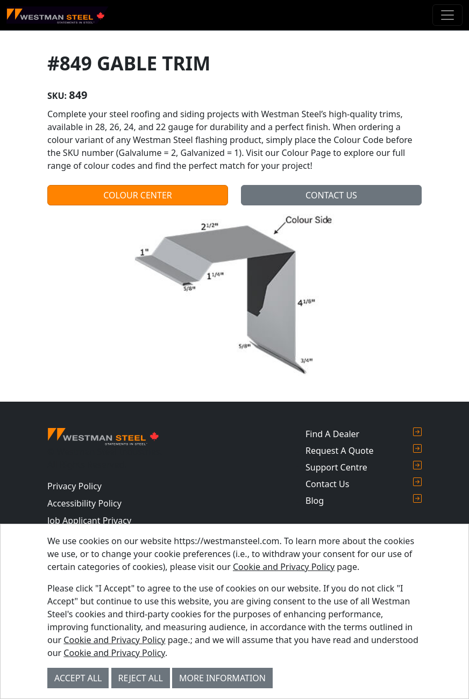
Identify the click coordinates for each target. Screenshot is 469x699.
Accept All (78, 678)
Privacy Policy (74, 486)
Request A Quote (363, 450)
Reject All (140, 678)
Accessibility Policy (84, 503)
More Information (222, 678)
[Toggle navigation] (447, 15)
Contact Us (331, 195)
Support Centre (363, 467)
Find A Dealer (363, 433)
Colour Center (137, 195)
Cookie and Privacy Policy (284, 567)
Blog (363, 500)
